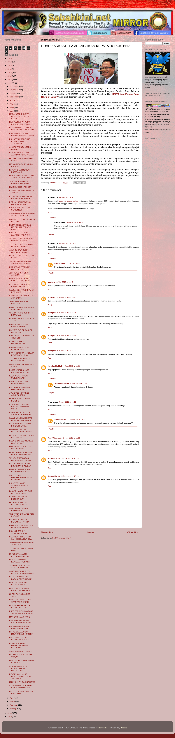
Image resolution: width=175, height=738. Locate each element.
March (12, 701)
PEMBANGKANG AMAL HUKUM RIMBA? (19, 383)
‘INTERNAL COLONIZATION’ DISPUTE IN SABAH (21, 240)
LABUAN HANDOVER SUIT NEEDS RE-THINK (20, 492)
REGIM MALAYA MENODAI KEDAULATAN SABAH (20, 197)
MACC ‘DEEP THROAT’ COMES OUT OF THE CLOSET (19, 116)
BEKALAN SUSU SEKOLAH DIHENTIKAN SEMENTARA (21, 129)
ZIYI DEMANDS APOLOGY (20, 187)
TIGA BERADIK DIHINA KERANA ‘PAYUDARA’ (19, 182)
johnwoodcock (104, 728)
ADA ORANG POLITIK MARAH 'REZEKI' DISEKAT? (22, 215)
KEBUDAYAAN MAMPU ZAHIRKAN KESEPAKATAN (21, 154)
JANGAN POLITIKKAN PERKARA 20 (18, 509)
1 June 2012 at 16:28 (67, 351)
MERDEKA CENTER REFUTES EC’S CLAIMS (20, 430)
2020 (10, 58)
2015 (10, 72)
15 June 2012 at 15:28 (69, 458)
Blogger (124, 728)
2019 (10, 62)
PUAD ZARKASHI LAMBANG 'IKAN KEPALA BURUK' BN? (21, 612)
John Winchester (61, 383)
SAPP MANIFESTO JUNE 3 (20, 651)
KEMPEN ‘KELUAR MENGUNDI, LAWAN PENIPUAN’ (19, 645)
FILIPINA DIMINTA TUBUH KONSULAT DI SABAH (20, 123)
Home (90, 532)
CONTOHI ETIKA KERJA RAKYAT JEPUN (19, 285)
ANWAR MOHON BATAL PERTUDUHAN (19, 348)
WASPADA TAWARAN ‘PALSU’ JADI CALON (21, 297)
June (12, 107)
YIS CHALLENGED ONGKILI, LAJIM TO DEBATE (21, 245)
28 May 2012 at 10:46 (64, 282)
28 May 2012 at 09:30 (74, 222)
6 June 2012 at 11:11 (71, 438)
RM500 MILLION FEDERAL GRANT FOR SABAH (20, 601)
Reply (50, 212)
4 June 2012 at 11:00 (71, 366)
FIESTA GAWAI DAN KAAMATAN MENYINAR (20, 561)
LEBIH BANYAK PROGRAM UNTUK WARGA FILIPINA (21, 453)
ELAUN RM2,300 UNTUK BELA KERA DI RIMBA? (20, 465)
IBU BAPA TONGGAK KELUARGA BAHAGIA (19, 504)
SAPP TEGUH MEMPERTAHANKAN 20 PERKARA (20, 477)
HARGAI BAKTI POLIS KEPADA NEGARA (18, 325)
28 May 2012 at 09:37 (68, 243)
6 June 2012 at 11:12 (78, 383)
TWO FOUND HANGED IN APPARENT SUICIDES (20, 262)
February (14, 705)
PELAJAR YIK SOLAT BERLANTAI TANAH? (19, 521)
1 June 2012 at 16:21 (74, 263)
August (13, 100)
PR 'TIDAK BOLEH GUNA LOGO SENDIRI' (19, 388)
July (11, 104)
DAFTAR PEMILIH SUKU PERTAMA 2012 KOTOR (20, 471)
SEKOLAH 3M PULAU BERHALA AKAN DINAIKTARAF (18, 668)
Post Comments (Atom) (61, 538)
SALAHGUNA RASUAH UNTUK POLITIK (19, 377)
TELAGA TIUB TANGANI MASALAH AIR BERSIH (20, 459)
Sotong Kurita (60, 419)
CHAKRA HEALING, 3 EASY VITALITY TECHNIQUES (21, 413)
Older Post (133, 532)
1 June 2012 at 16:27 (67, 335)
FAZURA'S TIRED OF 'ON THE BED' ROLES (22, 436)
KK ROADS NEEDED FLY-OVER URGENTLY (20, 268)
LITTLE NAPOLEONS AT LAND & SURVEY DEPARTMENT (22, 177)
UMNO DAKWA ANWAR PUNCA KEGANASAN (19, 627)
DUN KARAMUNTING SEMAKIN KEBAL (18, 584)
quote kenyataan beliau (68, 201)
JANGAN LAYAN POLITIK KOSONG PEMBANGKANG (21, 572)
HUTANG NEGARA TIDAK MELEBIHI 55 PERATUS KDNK (20, 227)
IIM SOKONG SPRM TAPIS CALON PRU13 (20, 448)
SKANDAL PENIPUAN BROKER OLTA (18, 498)
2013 (10, 80)
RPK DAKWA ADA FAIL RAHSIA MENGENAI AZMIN (21, 134)
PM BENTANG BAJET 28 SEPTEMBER (19, 209)
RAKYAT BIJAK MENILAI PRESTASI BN (19, 171)
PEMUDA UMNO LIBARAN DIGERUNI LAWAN (20, 425)
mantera (51, 282)
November (14, 90)
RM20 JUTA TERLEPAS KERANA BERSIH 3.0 (19, 639)
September (14, 97)
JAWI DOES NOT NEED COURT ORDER (19, 394)
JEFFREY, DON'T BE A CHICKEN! (18, 274)
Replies (53, 218)
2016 (10, 69)
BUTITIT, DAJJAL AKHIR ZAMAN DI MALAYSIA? (19, 234)
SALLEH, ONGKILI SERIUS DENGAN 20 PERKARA (20, 419)
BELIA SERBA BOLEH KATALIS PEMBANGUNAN (21, 578)
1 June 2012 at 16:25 (67, 313)
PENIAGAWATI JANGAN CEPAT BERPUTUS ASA (20, 621)
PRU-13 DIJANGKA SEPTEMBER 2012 (18, 532)
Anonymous (59, 263)
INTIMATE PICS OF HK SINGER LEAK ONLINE (20, 280)
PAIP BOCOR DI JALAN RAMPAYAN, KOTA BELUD (21, 589)
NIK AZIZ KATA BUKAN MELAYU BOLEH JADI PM (21, 633)
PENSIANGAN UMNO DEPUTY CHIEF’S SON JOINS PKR (20, 676)
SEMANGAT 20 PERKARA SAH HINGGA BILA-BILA (20, 538)
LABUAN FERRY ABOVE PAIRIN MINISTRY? (19, 606)
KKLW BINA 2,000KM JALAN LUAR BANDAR (21, 442)
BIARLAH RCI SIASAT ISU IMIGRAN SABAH (20, 203)
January (13, 709)
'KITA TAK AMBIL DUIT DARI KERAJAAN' (21, 314)
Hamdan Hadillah (55, 366)
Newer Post (47, 532)
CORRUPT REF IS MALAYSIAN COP (17, 343)
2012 (10, 83)
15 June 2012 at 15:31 (76, 419)
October (13, 93)
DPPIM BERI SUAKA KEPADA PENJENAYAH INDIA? (21, 354)
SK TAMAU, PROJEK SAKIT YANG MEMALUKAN (20, 566)
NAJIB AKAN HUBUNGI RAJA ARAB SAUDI (21, 308)
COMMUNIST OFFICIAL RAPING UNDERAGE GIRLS (19, 406)
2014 (10, 76)
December (14, 86)
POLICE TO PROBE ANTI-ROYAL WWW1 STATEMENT (20, 141)
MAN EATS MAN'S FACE (19, 617)
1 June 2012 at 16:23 (67, 297)
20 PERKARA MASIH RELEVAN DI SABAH (19, 555)
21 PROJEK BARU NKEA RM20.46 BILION (19, 360)
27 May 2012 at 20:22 (68, 197)
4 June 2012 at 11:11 (67, 402)
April (12, 698)
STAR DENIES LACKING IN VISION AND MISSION (20, 687)
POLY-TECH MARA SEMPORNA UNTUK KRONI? (18, 485)
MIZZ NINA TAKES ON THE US (22, 682)
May (12, 111)
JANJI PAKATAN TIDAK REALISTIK (19, 302)
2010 (10, 717)
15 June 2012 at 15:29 (69, 476)
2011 (10, 713)
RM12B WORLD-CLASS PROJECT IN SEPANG (19, 371)
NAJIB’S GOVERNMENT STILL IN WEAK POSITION (22, 526)
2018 (10, 65)
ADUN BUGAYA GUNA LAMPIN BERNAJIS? (19, 251)
